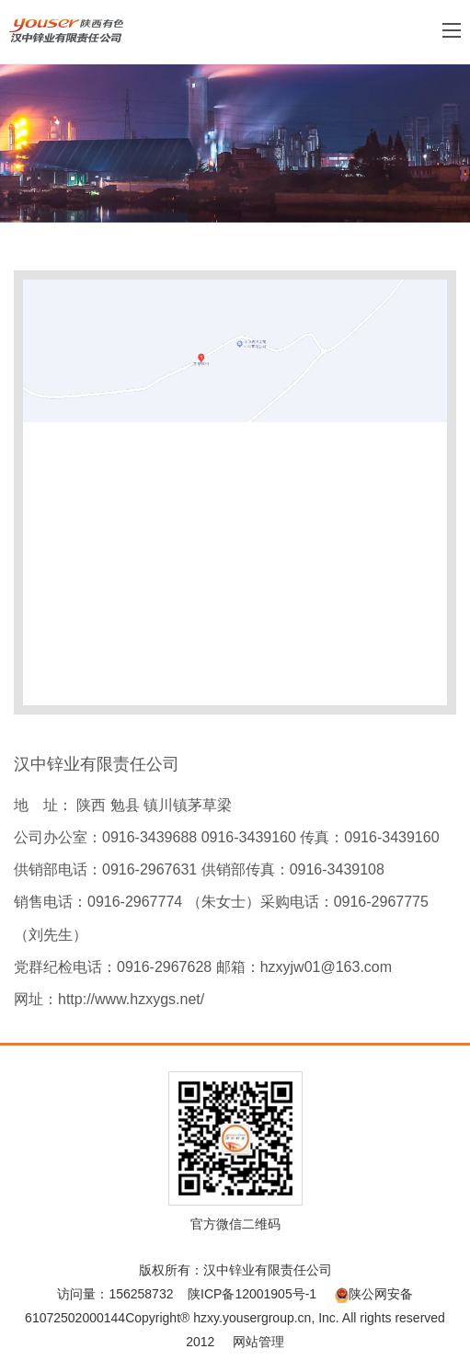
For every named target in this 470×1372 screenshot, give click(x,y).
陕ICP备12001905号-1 (252, 1293)
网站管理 (258, 1341)
